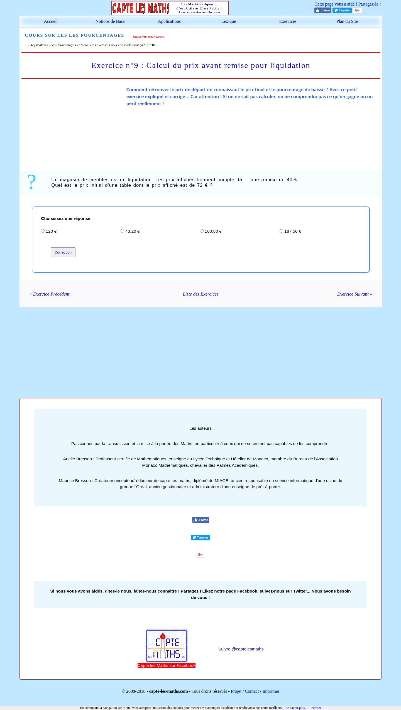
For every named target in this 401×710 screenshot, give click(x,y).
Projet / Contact (245, 691)
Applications (169, 21)
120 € (51, 231)
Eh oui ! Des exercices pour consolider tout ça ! (112, 45)
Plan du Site (347, 21)
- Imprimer (269, 691)
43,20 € (132, 231)
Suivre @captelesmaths (240, 649)
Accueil (51, 21)
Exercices (288, 21)
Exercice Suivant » (354, 294)
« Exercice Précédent (49, 294)
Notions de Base (110, 21)
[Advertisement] (74, 124)
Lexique (228, 21)
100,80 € (213, 231)
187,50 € (292, 231)
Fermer (316, 708)
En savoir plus (295, 708)
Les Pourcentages (63, 45)
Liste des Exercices (200, 294)
